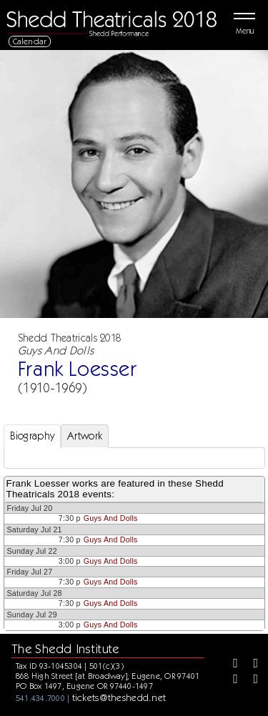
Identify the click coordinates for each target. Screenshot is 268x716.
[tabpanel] (134, 458)
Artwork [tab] (84, 436)
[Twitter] (251, 664)
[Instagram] (230, 680)
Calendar (30, 41)
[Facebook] (230, 664)
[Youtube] (251, 680)
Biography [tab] (32, 436)
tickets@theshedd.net (119, 697)
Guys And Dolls (111, 518)
